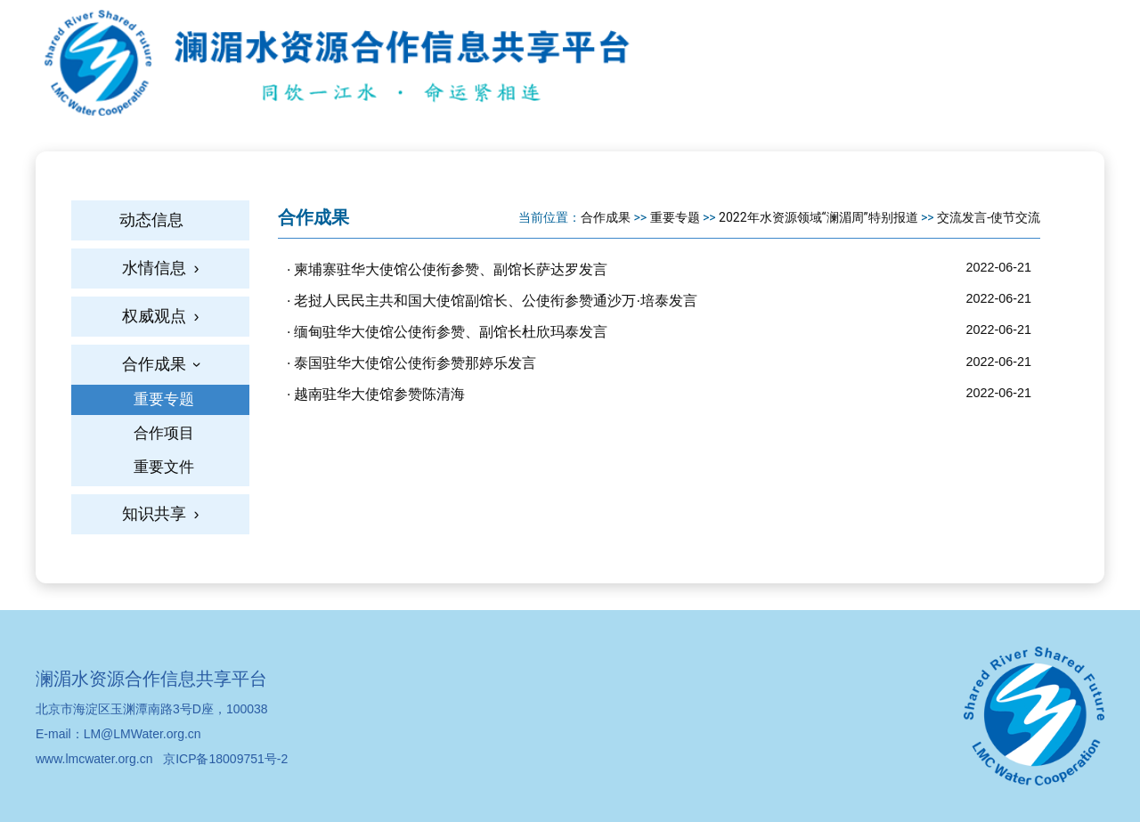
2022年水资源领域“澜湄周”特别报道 (818, 217)
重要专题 (675, 217)
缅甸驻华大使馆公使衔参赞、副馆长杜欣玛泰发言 (450, 331)
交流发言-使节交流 (988, 217)
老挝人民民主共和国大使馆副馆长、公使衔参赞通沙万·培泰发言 (495, 300)
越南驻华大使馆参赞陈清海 (379, 394)
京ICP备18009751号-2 (225, 759)
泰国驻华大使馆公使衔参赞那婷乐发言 (415, 362)
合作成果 (606, 217)
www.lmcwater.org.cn (94, 759)
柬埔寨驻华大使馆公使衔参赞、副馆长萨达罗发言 (450, 269)
